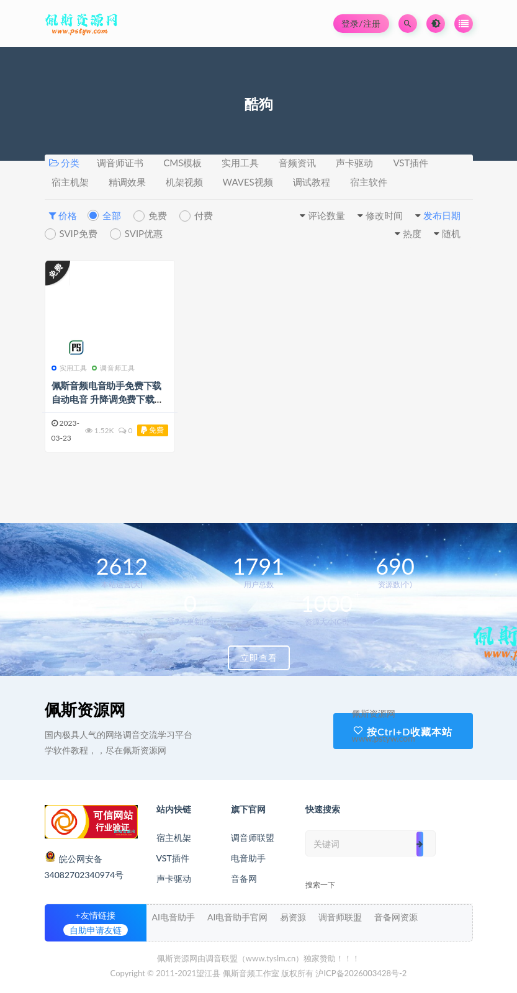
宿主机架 (70, 181)
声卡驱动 (354, 162)
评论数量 (326, 215)
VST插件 (410, 162)
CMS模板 (182, 162)
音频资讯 (297, 162)
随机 (451, 233)
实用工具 (240, 162)
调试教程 (311, 181)
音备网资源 (396, 917)
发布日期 (442, 215)
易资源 (293, 917)
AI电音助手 (173, 917)
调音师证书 (120, 162)
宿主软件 (368, 181)
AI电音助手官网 (237, 917)
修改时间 (384, 215)
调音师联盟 (252, 837)
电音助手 (248, 858)
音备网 (244, 878)
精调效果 (127, 181)
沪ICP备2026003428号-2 (361, 973)
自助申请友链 (96, 930)
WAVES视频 (248, 181)
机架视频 (184, 181)
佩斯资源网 (85, 709)
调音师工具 (113, 368)
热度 (412, 233)
